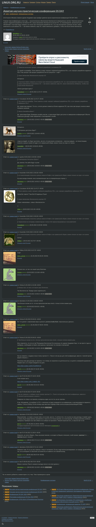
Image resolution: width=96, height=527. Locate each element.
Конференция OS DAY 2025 (18, 494)
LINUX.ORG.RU (11, 2)
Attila (18, 209)
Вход (92, 2)
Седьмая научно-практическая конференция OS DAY (26, 492)
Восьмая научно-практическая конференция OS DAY (26, 489)
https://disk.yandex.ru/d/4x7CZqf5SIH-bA (29, 366)
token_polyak (21, 256)
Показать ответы (22, 94)
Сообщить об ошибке (7, 519)
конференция (14, 14)
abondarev (16, 33)
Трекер (48, 2)
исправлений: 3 (55, 425)
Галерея (32, 2)
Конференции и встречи (17, 7)
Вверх (92, 517)
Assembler (20, 146)
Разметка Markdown (23, 517)
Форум (43, 2)
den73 (19, 369)
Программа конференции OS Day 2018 (22, 497)
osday (7, 14)
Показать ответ (21, 135)
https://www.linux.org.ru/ (7, 520)
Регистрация (85, 2)
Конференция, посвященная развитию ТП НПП (71, 504)
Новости (26, 2)
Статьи (38, 2)
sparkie (19, 133)
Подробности (10, 29)
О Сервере (4, 517)
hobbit (20, 37)
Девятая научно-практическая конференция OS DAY (33, 11)
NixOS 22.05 (87, 49)
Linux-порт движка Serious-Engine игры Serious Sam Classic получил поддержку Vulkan (17, 49)
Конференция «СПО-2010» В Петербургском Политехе (26, 499)
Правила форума (12, 517)
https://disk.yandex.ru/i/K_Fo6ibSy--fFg (28, 381)
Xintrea (19, 272)
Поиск (54, 2)
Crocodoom (20, 92)
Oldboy (19, 241)
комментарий (13, 99)
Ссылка (5, 42)
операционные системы (26, 14)
